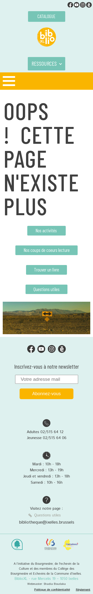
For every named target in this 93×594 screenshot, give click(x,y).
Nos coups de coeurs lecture (47, 250)
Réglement (83, 590)
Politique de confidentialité (52, 590)
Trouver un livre (46, 269)
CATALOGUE (46, 16)
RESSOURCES (44, 63)
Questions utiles (46, 289)
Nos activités (46, 230)
